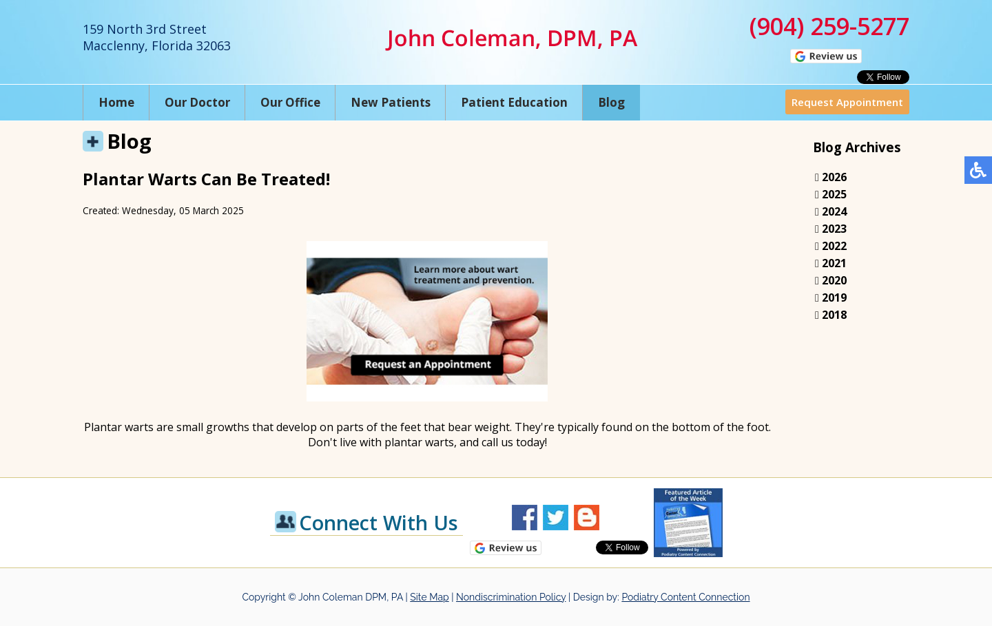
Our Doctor (197, 102)
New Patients (391, 102)
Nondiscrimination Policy (511, 597)
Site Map (429, 597)
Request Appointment (847, 102)
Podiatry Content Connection (685, 597)
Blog (611, 102)
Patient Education (514, 102)
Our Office (290, 102)
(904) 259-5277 (829, 26)
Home (116, 102)
